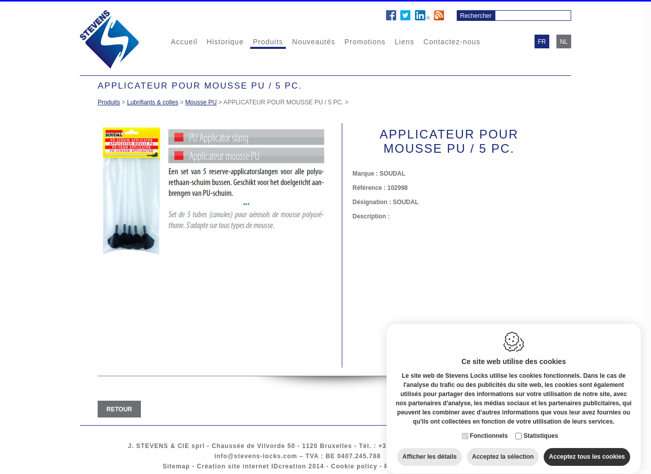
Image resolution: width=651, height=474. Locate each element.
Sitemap (176, 466)
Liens (404, 42)
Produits (268, 42)
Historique (225, 42)
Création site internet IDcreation (251, 466)
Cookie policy (354, 466)
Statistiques (540, 426)
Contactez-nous (452, 42)
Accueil (184, 42)
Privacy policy (408, 466)
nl (564, 41)
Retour (119, 409)
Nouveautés (314, 42)
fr (542, 41)
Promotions (365, 42)
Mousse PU (201, 102)
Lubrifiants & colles (153, 102)
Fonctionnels (489, 426)
